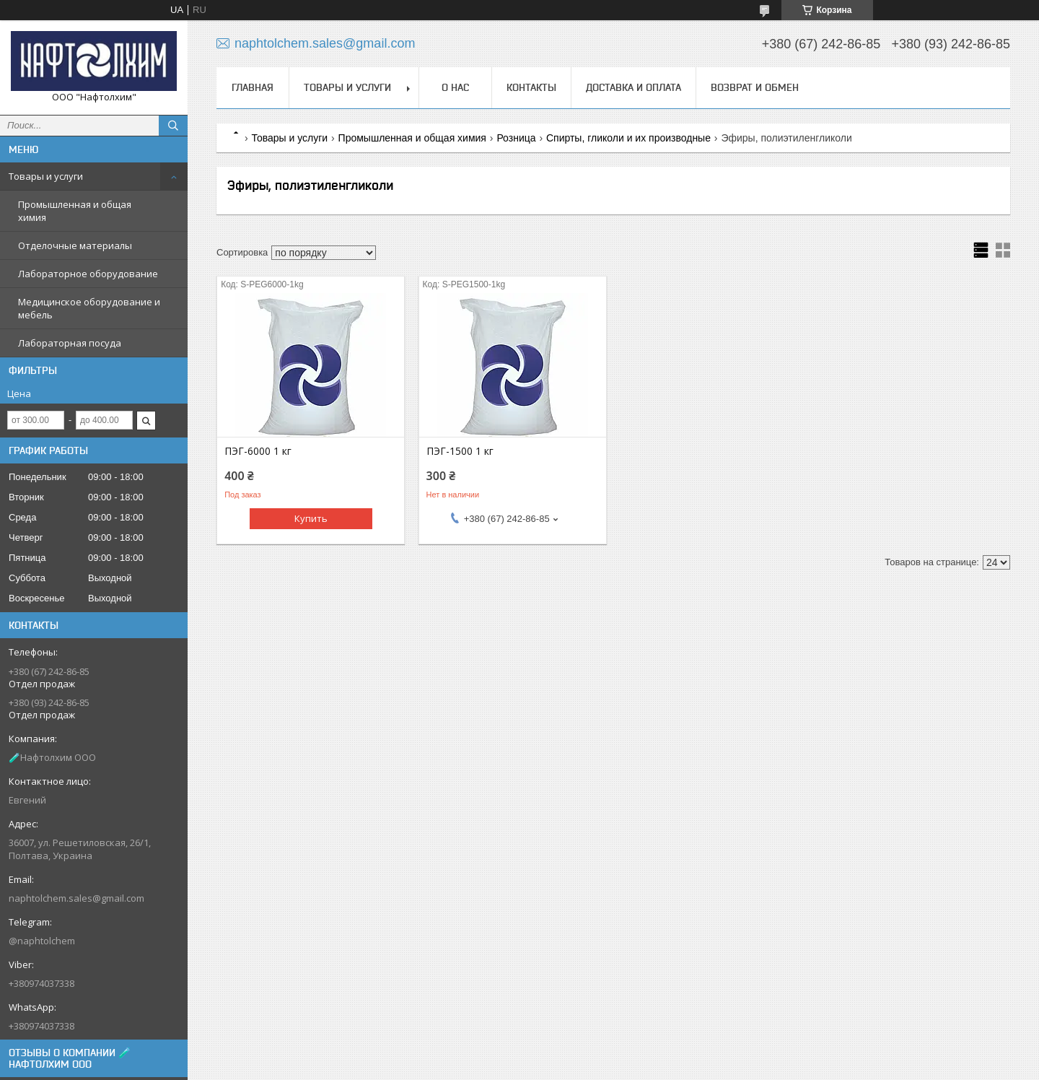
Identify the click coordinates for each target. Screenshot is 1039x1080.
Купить (311, 518)
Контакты (531, 87)
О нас (455, 87)
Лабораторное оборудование (88, 273)
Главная (252, 87)
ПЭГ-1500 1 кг (460, 451)
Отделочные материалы (75, 245)
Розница (515, 138)
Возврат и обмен (755, 87)
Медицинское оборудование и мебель (89, 308)
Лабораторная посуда (69, 342)
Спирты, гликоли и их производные (628, 138)
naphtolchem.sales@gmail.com (76, 898)
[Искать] (173, 125)
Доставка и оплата (633, 87)
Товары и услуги (46, 176)
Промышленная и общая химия (74, 211)
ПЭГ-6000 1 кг (257, 451)
